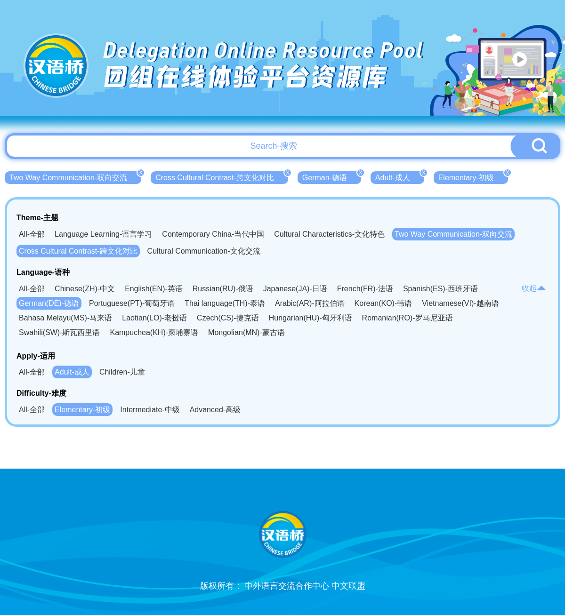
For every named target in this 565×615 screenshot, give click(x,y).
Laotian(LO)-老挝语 (154, 318)
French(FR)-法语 (365, 289)
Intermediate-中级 (149, 410)
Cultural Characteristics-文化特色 (329, 234)
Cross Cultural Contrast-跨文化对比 (221, 176)
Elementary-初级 (473, 176)
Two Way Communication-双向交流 (75, 176)
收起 (534, 288)
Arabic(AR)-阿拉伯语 (310, 303)
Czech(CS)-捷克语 (228, 318)
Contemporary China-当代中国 (213, 234)
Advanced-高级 (215, 410)
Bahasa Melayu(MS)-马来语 (65, 318)
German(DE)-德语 (49, 303)
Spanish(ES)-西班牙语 (440, 289)
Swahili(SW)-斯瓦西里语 (59, 332)
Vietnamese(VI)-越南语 (460, 303)
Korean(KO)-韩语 (383, 303)
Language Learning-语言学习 (103, 234)
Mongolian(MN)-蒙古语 (246, 332)
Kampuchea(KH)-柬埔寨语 (154, 332)
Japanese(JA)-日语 (295, 289)
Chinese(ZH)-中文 (85, 289)
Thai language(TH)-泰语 (225, 303)
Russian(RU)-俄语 (223, 289)
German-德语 (331, 176)
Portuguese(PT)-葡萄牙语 (132, 303)
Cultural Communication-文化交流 (203, 251)
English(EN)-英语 (154, 289)
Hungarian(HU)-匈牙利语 (310, 318)
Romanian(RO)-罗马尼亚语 (407, 318)
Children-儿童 (122, 372)
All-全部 (32, 234)
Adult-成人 (399, 176)
